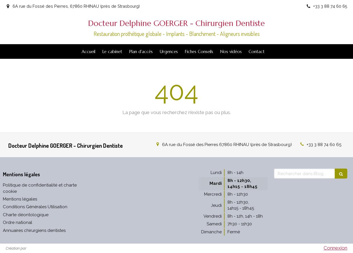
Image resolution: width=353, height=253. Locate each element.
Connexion (335, 248)
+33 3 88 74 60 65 (323, 144)
